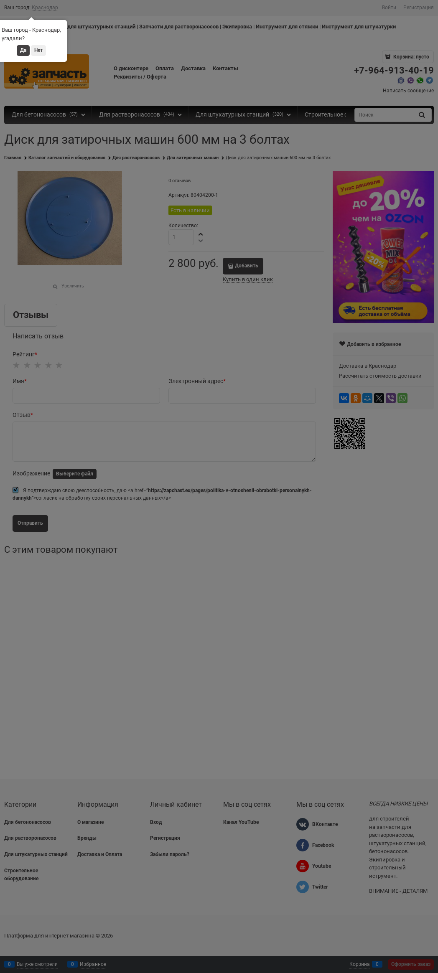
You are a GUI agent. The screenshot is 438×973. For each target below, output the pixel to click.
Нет (38, 50)
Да (23, 50)
